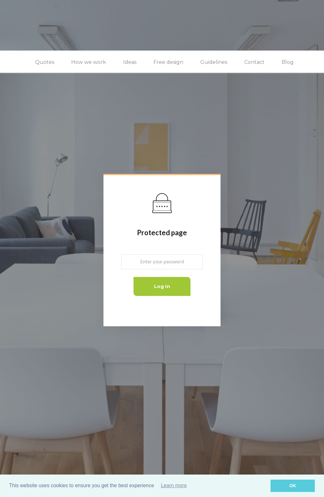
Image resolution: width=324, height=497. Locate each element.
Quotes (44, 62)
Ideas (129, 62)
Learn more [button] (174, 485)
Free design (168, 62)
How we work (88, 62)
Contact (254, 62)
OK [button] (292, 485)
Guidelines (213, 62)
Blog (288, 62)
